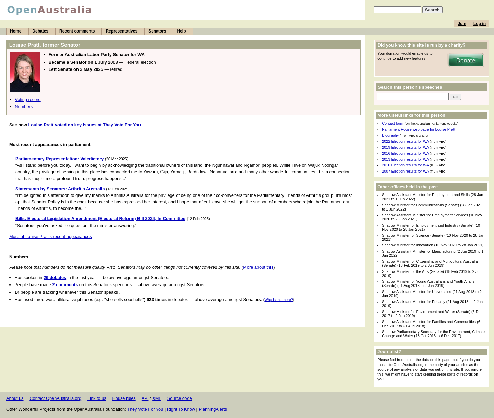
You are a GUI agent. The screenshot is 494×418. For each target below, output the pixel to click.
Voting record (27, 99)
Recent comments (77, 31)
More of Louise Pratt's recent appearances (50, 236)
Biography (390, 135)
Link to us (96, 398)
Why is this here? (278, 299)
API (145, 398)
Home (15, 31)
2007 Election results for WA (405, 171)
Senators (157, 31)
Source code (179, 398)
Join (462, 23)
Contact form (392, 123)
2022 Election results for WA (405, 141)
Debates (40, 31)
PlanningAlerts (213, 409)
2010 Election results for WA (405, 165)
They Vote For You (145, 409)
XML (156, 398)
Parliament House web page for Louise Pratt (418, 129)
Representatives (121, 31)
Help (181, 31)
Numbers (24, 106)
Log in (479, 23)
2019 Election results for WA (405, 147)
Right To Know (181, 409)
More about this (258, 267)
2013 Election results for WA (405, 159)
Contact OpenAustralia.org (55, 398)
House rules (123, 398)
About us (15, 398)
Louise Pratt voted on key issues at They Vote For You (84, 124)
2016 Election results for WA (405, 153)
